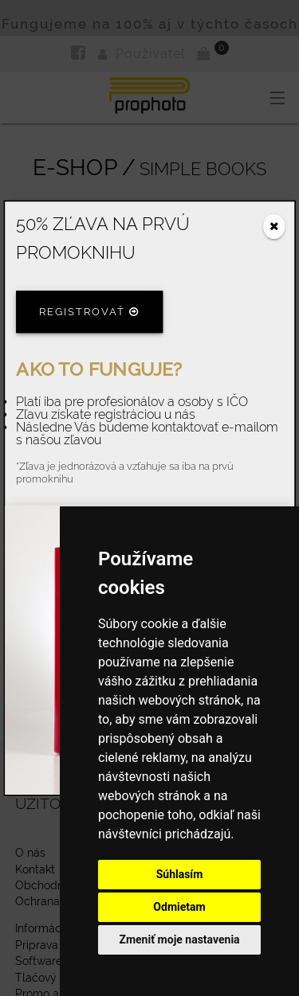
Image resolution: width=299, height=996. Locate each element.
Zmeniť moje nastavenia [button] (179, 939)
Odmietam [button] (179, 906)
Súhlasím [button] (179, 874)
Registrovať (89, 312)
